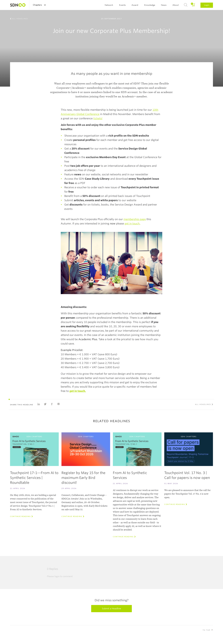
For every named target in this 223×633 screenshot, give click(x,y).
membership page (134, 219)
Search (185, 5)
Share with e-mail (58, 404)
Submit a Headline (111, 608)
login (56, 576)
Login (206, 5)
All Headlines (20, 19)
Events (122, 5)
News (163, 5)
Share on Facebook (52, 404)
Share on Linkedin (38, 404)
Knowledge (149, 5)
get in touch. (132, 223)
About (175, 5)
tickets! (97, 118)
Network (109, 5)
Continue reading (20, 516)
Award (135, 5)
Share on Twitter (45, 404)
